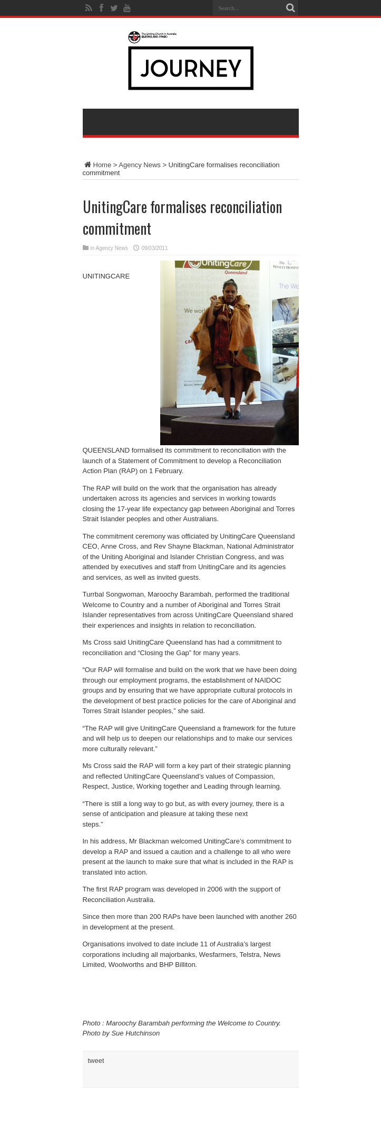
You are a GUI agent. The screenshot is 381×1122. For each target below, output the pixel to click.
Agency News (139, 165)
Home (97, 165)
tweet (96, 1061)
